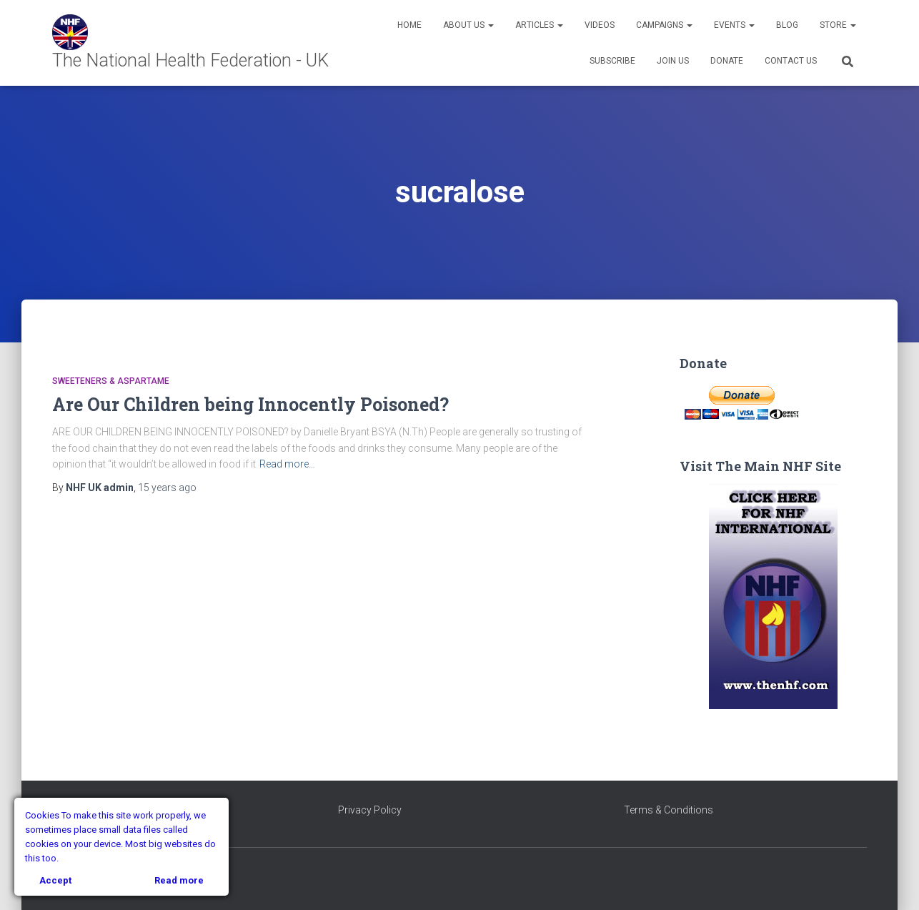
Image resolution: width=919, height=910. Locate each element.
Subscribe (612, 61)
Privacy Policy (370, 810)
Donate (726, 61)
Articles (539, 25)
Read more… (287, 464)
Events (734, 25)
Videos (600, 25)
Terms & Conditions (668, 810)
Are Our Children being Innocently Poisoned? (250, 404)
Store (838, 25)
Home (409, 25)
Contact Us (791, 61)
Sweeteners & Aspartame (110, 381)
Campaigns (664, 25)
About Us (468, 25)
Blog (787, 25)
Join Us (673, 61)
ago (167, 487)
